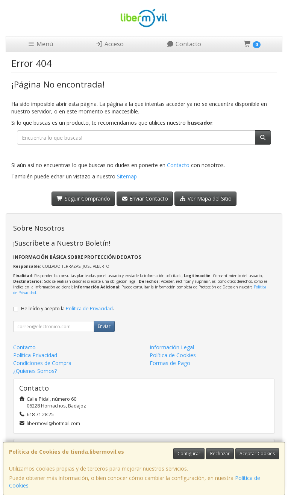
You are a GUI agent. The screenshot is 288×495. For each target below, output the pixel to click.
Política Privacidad (35, 355)
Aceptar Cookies (257, 453)
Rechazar (220, 453)
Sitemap (127, 176)
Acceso (109, 44)
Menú (40, 44)
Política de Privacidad (89, 308)
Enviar (104, 326)
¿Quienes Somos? (35, 370)
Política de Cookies (173, 355)
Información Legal (172, 347)
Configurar (188, 453)
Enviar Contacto (144, 198)
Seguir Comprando (83, 198)
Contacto (184, 44)
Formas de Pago (170, 363)
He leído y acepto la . (67, 308)
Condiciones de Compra (42, 363)
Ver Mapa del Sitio (205, 198)
